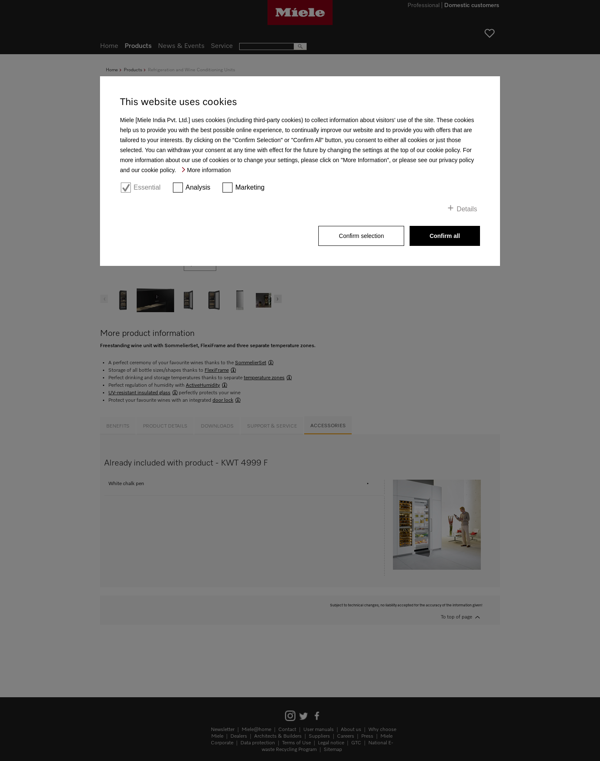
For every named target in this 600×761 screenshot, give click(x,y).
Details (467, 209)
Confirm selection (361, 236)
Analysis (197, 187)
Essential (146, 187)
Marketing (250, 187)
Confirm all (445, 236)
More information (209, 170)
